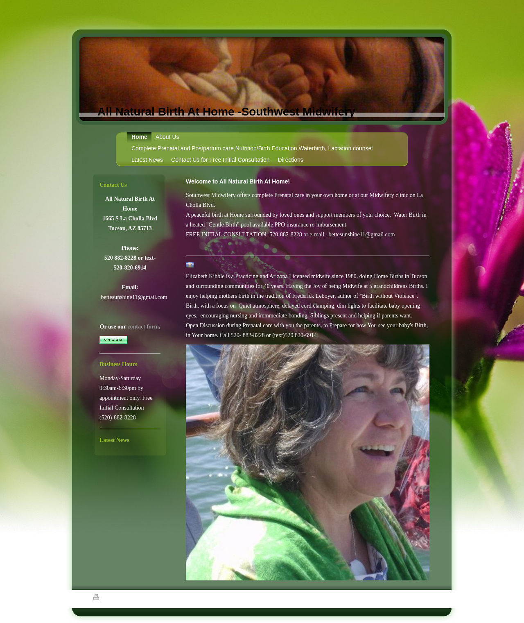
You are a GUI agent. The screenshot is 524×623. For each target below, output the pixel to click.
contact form (143, 327)
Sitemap (123, 598)
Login (425, 597)
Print (103, 598)
